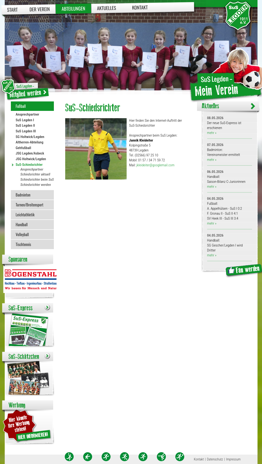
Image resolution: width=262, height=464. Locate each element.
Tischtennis (23, 244)
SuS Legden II (25, 125)
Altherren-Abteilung (29, 142)
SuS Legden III (26, 131)
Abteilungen (73, 8)
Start (12, 9)
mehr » (211, 133)
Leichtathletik (25, 214)
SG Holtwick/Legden (30, 137)
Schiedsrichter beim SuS (37, 179)
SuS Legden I (25, 120)
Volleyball (22, 234)
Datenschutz (215, 459)
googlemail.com (163, 165)
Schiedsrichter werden (35, 185)
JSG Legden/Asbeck (30, 153)
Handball (22, 224)
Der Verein (39, 9)
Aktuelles (106, 8)
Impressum (233, 459)
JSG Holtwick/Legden (31, 159)
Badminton (23, 195)
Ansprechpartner (27, 114)
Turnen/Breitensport (29, 205)
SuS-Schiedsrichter (29, 165)
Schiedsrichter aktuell (35, 174)
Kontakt (140, 7)
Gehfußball (23, 148)
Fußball (21, 106)
